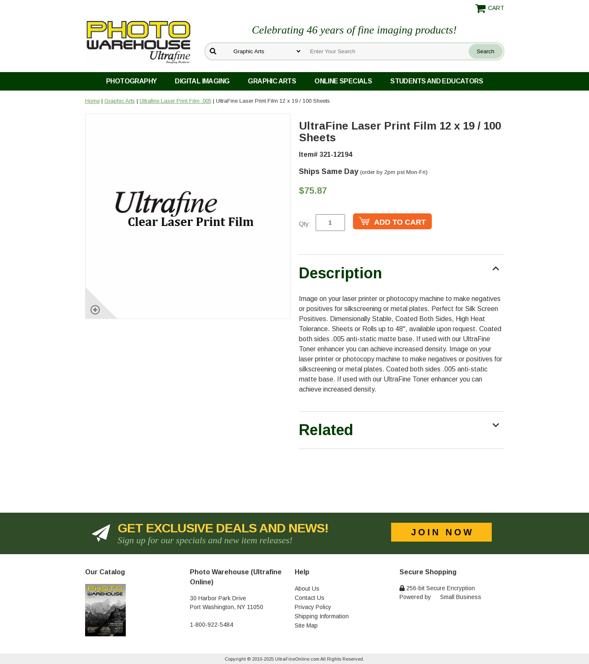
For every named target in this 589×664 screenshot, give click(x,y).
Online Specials (343, 81)
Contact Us (309, 597)
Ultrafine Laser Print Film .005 (175, 101)
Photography (131, 81)
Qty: (305, 223)
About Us (307, 588)
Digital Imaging (202, 81)
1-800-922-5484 (211, 624)
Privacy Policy (313, 607)
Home (92, 101)
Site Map (306, 625)
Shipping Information (322, 616)
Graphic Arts (272, 81)
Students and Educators (436, 81)
